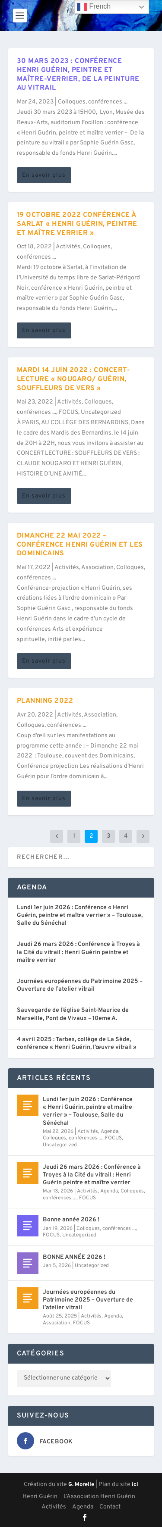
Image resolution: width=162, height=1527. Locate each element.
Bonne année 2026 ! (71, 1219)
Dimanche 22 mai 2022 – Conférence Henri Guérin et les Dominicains (80, 545)
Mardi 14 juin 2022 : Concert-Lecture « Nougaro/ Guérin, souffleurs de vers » (73, 379)
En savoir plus (44, 175)
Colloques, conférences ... (92, 102)
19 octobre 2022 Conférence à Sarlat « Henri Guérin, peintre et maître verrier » (77, 224)
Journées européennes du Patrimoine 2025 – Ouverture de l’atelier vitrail (80, 985)
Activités (68, 246)
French (94, 7)
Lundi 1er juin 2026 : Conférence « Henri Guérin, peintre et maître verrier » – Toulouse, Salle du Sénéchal (80, 915)
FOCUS (68, 412)
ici (135, 1484)
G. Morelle (81, 1484)
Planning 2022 (45, 701)
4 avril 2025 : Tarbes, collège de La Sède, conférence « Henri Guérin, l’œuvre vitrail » (77, 1043)
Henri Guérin (39, 1496)
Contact (110, 1507)
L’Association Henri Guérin (99, 1496)
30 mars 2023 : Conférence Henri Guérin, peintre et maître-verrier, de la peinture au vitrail (78, 74)
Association (97, 567)
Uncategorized (101, 412)
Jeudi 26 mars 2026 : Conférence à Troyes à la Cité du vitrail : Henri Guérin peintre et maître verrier (78, 952)
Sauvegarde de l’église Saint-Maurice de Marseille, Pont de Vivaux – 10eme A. (73, 1014)
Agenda (109, 1131)
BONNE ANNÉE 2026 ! (74, 1257)
